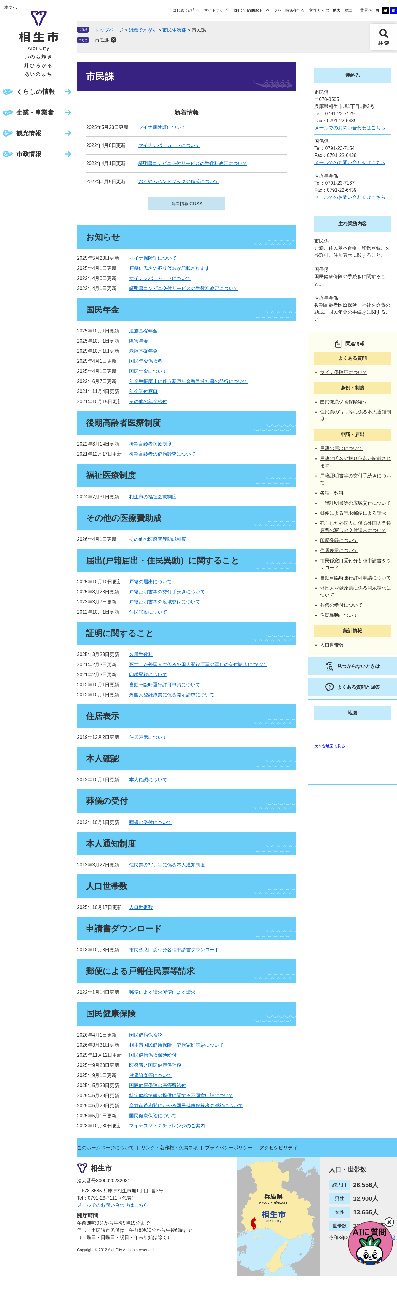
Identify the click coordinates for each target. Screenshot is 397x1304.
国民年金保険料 (145, 361)
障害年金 (138, 340)
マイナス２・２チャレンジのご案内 (167, 1125)
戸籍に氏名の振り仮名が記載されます (169, 268)
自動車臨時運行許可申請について (164, 684)
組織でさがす (143, 30)
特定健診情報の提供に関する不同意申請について (181, 1095)
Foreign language (247, 10)
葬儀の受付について (150, 822)
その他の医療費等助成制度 (157, 539)
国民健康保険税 (145, 1034)
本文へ (10, 7)
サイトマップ (215, 10)
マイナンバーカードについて (169, 145)
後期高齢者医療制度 (150, 443)
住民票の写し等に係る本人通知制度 (167, 864)
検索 (383, 37)
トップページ (109, 30)
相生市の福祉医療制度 (153, 496)
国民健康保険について (153, 1115)
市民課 (102, 40)
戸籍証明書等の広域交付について (164, 601)
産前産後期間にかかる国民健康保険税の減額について (186, 1105)
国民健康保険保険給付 (153, 1055)
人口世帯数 (141, 907)
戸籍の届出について (150, 581)
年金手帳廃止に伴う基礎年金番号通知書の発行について (188, 381)
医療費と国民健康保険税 (155, 1065)
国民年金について (148, 371)
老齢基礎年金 (143, 351)
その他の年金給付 (148, 401)
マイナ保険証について (162, 127)
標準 (348, 10)
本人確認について (148, 779)
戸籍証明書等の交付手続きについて (167, 591)
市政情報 (28, 153)
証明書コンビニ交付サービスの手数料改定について (192, 163)
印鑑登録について (148, 674)
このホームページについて (105, 1147)
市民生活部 (174, 30)
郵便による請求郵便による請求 (162, 992)
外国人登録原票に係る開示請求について (171, 694)
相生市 (101, 1168)
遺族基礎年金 (143, 330)
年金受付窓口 (143, 391)
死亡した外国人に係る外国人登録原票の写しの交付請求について (198, 664)
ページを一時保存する (285, 10)
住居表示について (148, 737)
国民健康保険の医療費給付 (157, 1085)
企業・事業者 (35, 112)
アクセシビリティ (278, 1147)
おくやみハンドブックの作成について (178, 181)
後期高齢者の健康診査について (162, 454)
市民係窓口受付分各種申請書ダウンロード (174, 949)
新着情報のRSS (186, 203)
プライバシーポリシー (228, 1147)
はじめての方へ (186, 10)
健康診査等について (150, 1075)
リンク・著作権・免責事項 (169, 1147)
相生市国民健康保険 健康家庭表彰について (176, 1045)
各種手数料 (141, 654)
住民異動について (148, 611)
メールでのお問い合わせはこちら (349, 127)
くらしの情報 (35, 91)
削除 (113, 40)
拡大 (336, 10)
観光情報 (28, 133)
